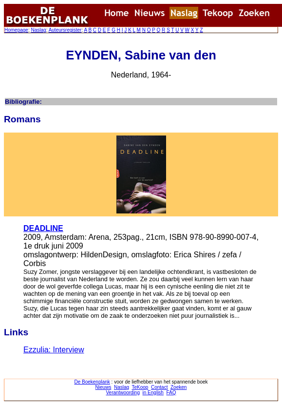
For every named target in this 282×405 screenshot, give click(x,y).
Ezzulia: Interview (53, 350)
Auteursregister (65, 30)
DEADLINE (43, 228)
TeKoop (140, 387)
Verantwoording (123, 392)
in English (153, 392)
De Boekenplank (92, 382)
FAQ (171, 392)
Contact (159, 387)
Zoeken (178, 387)
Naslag (38, 30)
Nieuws (103, 387)
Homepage (16, 30)
